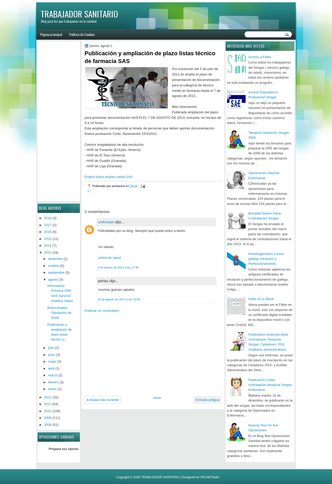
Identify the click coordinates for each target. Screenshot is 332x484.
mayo (52, 361)
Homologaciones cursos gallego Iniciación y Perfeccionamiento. (266, 259)
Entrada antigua (207, 400)
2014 (48, 245)
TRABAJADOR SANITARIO (79, 14)
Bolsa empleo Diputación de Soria (59, 313)
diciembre (55, 259)
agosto (53, 279)
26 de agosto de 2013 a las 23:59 (119, 299)
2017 (48, 225)
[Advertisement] (128, 352)
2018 (48, 218)
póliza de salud (109, 258)
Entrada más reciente (103, 400)
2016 (48, 232)
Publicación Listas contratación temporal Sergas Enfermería (270, 385)
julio (51, 348)
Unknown (106, 222)
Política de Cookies (82, 34)
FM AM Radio (209, 477)
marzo (52, 375)
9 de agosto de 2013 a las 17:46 (118, 267)
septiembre (56, 272)
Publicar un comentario (102, 311)
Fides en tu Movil (260, 299)
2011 (48, 404)
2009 (48, 418)
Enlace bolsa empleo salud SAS (109, 177)
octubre (53, 266)
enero (52, 389)
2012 (48, 397)
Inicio (157, 398)
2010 (48, 411)
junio (51, 355)
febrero (53, 382)
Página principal (51, 34)
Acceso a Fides (259, 57)
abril (51, 368)
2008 (48, 425)
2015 (48, 239)
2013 (48, 252)
